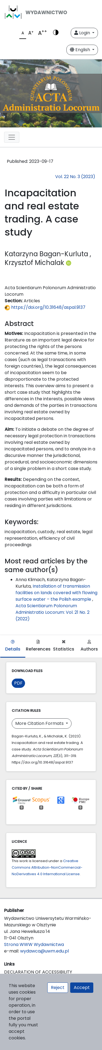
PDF (18, 683)
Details (12, 646)
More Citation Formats (40, 723)
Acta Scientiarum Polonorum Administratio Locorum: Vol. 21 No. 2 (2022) (52, 612)
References (38, 646)
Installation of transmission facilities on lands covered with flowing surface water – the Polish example (56, 592)
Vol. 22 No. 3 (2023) (75, 176)
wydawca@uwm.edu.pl (44, 951)
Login (82, 33)
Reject (57, 987)
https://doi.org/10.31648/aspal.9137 (45, 307)
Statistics (63, 646)
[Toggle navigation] (11, 137)
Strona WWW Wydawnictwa (34, 944)
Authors (89, 646)
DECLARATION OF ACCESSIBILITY (38, 972)
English (80, 50)
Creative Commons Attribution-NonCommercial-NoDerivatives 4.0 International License (47, 867)
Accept (82, 987)
